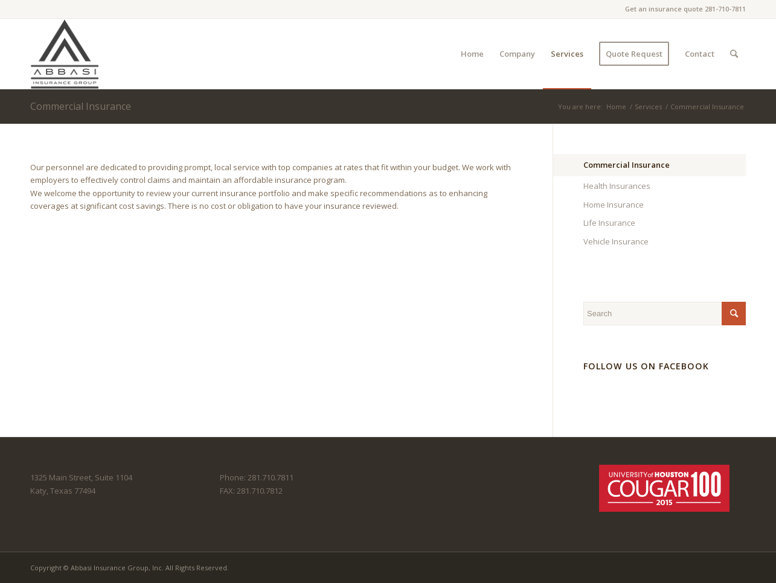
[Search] (734, 54)
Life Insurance (609, 222)
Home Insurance (613, 204)
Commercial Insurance (80, 106)
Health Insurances (616, 185)
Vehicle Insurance (616, 241)
